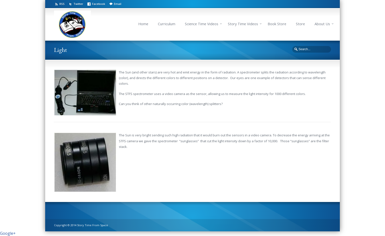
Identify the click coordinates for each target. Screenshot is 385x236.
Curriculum (166, 24)
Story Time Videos (243, 24)
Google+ (8, 233)
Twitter (78, 4)
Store (300, 24)
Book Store (277, 24)
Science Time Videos (201, 24)
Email (117, 4)
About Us (322, 24)
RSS (62, 4)
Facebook (98, 4)
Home (143, 24)
